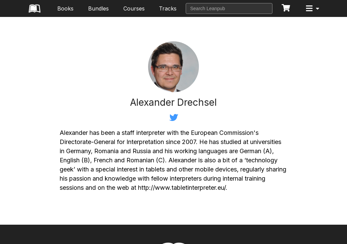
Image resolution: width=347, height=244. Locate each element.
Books (65, 8)
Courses (134, 8)
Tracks (168, 8)
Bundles (98, 8)
